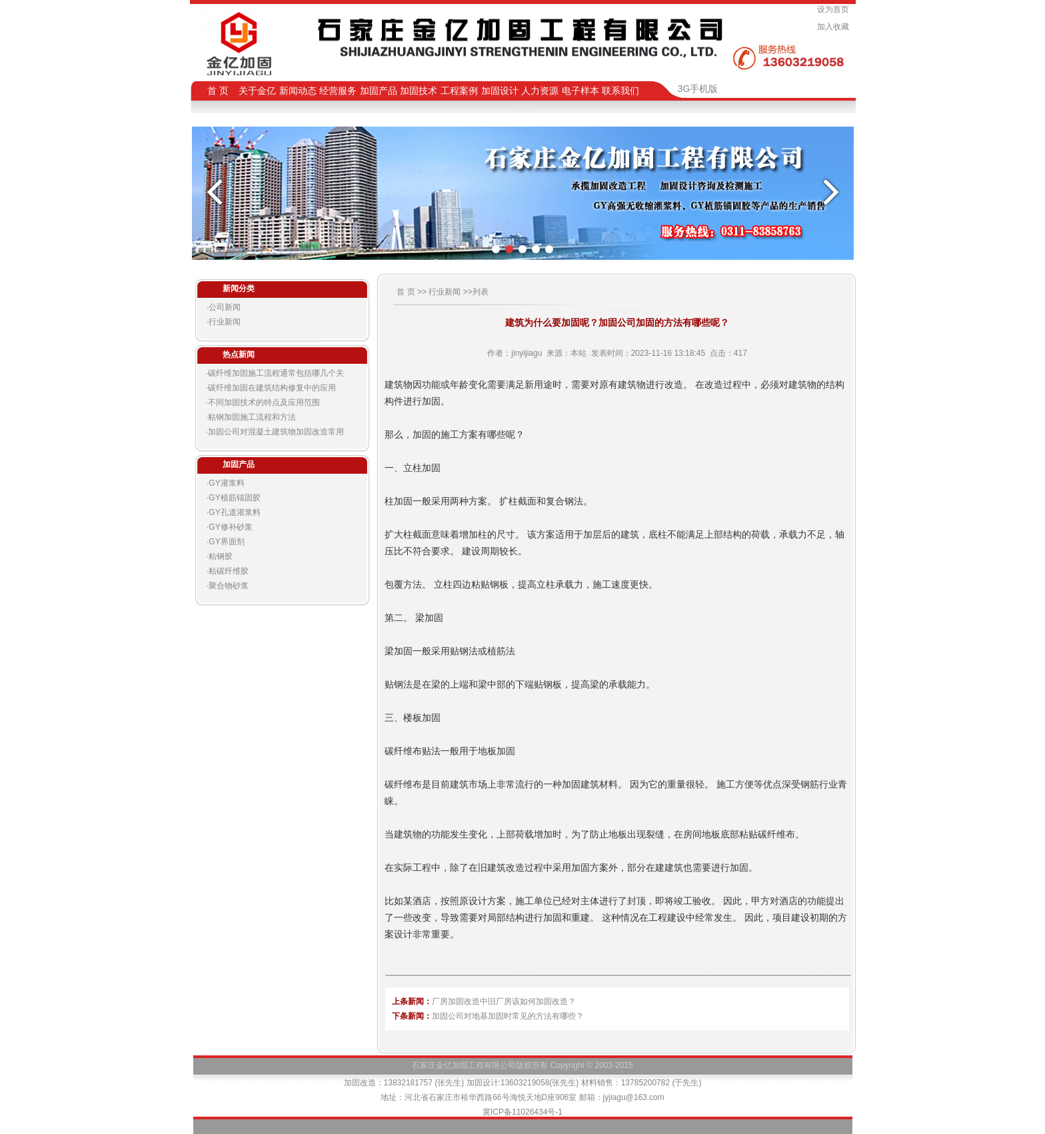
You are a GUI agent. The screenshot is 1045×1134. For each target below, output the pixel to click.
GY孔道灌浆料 (234, 512)
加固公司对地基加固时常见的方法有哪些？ (508, 1016)
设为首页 (835, 9)
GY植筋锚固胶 (234, 497)
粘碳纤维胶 (229, 571)
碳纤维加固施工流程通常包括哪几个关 (276, 373)
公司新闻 (225, 307)
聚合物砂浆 (229, 585)
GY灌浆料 (226, 483)
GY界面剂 (226, 541)
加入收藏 (835, 26)
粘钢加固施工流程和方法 (252, 417)
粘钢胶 (221, 556)
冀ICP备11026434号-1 (522, 1112)
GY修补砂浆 (230, 527)
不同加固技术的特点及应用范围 (264, 402)
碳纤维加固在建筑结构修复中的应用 (272, 387)
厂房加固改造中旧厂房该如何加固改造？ (504, 1001)
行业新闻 (225, 321)
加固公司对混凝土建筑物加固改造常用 (276, 431)
